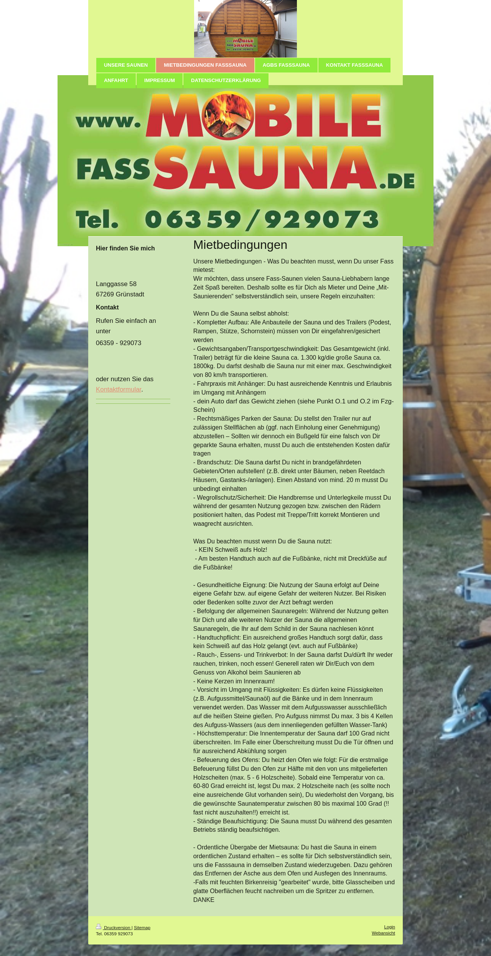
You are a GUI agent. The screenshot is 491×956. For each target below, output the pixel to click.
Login (389, 926)
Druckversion (114, 927)
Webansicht (383, 932)
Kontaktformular (118, 389)
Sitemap (142, 927)
